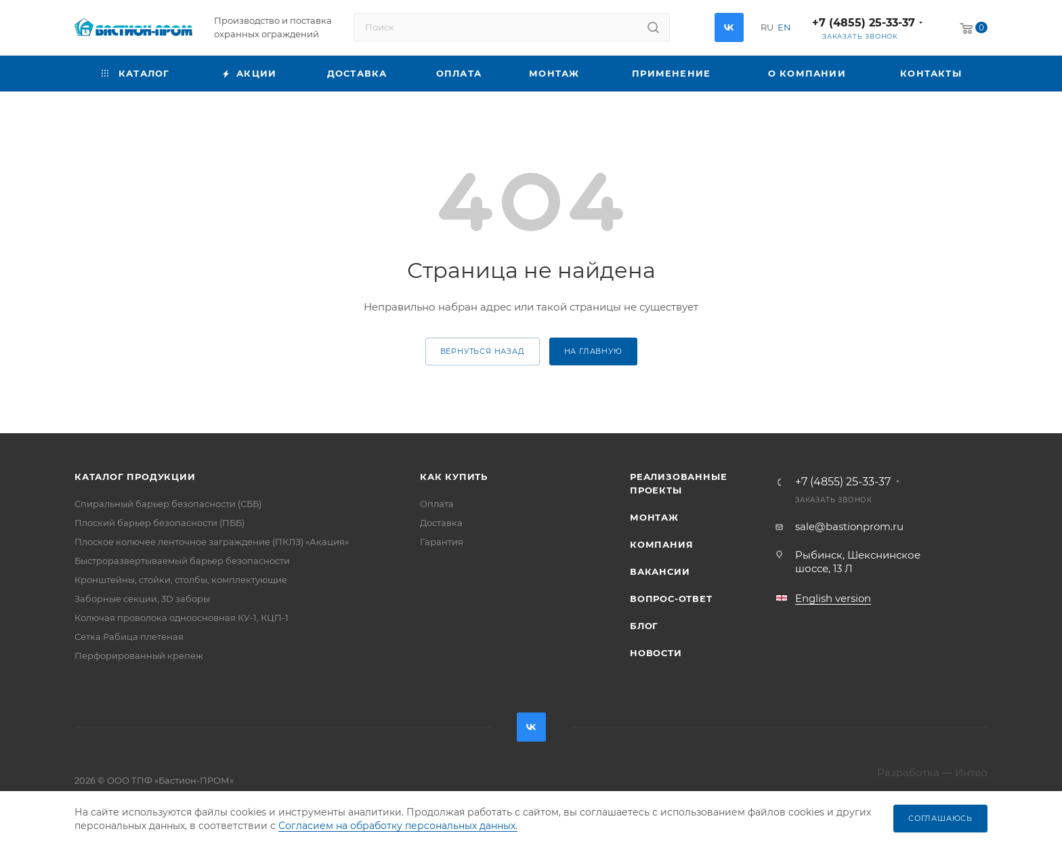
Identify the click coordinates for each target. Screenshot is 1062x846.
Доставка (441, 522)
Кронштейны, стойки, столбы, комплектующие (181, 579)
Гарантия (441, 541)
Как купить (454, 476)
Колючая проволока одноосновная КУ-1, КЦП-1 (182, 617)
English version (833, 598)
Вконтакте (729, 27)
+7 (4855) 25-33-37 (863, 22)
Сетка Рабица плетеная (129, 636)
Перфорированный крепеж (139, 655)
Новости (656, 652)
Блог (644, 625)
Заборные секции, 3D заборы (142, 598)
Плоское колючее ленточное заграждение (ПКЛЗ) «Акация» (212, 541)
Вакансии (659, 571)
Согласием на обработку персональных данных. (397, 826)
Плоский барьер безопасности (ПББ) (160, 522)
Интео (971, 772)
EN (784, 27)
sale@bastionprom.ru (849, 526)
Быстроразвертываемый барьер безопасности (182, 560)
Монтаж (654, 517)
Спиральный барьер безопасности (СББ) (168, 503)
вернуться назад (482, 351)
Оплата (437, 503)
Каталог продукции (135, 476)
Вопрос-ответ (671, 598)
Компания (661, 544)
